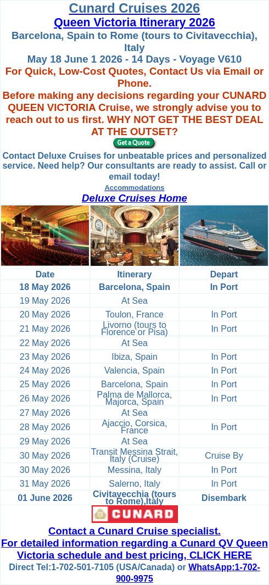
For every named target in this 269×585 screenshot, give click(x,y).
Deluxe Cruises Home (134, 198)
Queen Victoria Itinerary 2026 (134, 22)
